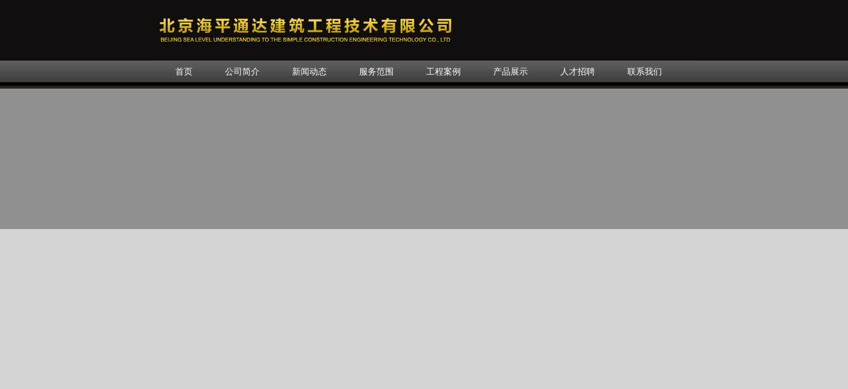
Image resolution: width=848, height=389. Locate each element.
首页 (184, 71)
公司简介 (242, 71)
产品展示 (510, 71)
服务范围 (376, 71)
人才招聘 (577, 71)
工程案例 (443, 71)
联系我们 (644, 71)
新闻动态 (309, 71)
